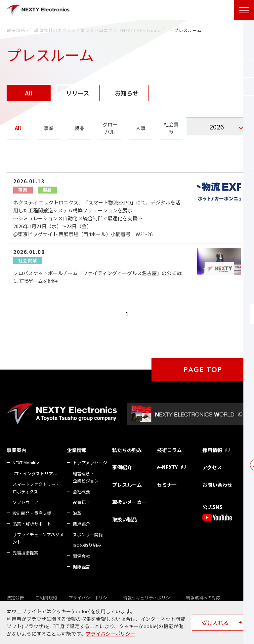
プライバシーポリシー (89, 597)
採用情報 (212, 450)
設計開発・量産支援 (32, 513)
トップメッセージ (90, 462)
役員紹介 (81, 502)
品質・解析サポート (32, 523)
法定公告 (15, 597)
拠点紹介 (81, 523)
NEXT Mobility (26, 462)
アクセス (212, 467)
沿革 (77, 513)
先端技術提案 (25, 553)
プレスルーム (127, 484)
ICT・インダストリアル (35, 473)
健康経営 (81, 566)
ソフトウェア (25, 502)
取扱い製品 (124, 519)
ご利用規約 (46, 597)
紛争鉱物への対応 (203, 597)
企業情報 (77, 450)
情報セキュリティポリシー (148, 597)
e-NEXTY (167, 467)
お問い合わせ (217, 484)
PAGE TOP (202, 369)
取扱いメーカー (129, 501)
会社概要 (81, 491)
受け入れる (215, 622)
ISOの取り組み (87, 545)
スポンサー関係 (88, 534)
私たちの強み (127, 450)
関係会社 (81, 556)
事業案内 (16, 450)
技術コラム (169, 450)
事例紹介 (122, 467)
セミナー (167, 484)
